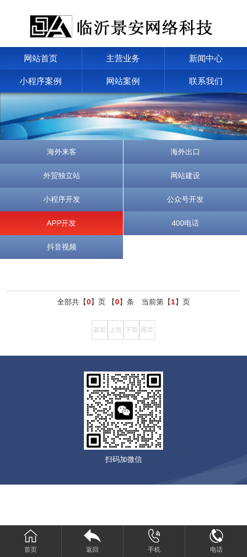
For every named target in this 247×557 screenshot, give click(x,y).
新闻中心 (206, 58)
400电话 (185, 223)
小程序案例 (41, 81)
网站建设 (185, 175)
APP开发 (61, 223)
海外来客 (62, 151)
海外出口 (185, 151)
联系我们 (206, 81)
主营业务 (123, 58)
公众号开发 (185, 199)
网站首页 (41, 58)
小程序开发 (61, 199)
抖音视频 (62, 247)
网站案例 (123, 81)
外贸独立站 (61, 175)
